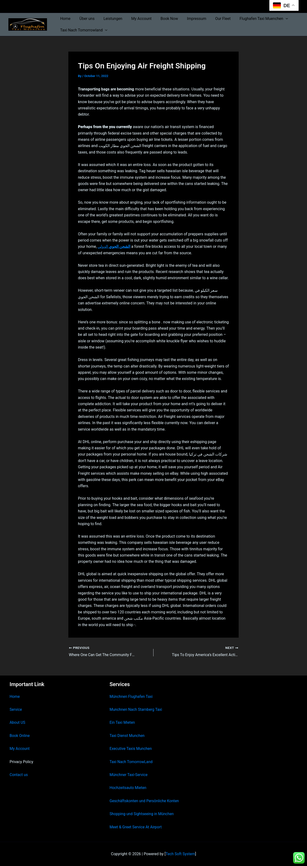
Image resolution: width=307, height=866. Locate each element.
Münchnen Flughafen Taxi (132, 696)
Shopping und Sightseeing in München (142, 814)
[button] (276, 18)
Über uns (85, 18)
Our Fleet (214, 18)
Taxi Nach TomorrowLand (131, 761)
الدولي (114, 246)
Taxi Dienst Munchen (127, 735)
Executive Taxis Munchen (131, 748)
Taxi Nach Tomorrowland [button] (83, 30)
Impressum (189, 18)
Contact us (19, 774)
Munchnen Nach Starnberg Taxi (136, 709)
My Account (137, 18)
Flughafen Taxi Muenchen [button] (254, 18)
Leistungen (109, 18)
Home (64, 18)
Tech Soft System (180, 854)
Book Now (163, 18)
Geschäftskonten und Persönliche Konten (145, 801)
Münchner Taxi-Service (129, 774)
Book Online (20, 735)
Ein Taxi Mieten (123, 722)
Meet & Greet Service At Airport (136, 827)
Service (16, 709)
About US (17, 722)
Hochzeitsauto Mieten (128, 787)
